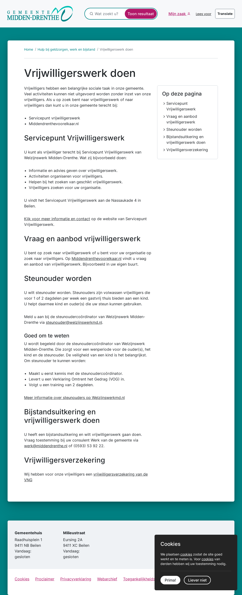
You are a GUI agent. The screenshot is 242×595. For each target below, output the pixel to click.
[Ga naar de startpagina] (40, 14)
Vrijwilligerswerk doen (116, 49)
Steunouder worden (184, 129)
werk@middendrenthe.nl (45, 445)
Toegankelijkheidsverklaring (148, 579)
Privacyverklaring (75, 579)
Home (28, 49)
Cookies (22, 579)
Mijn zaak (178, 13)
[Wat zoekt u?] (119, 13)
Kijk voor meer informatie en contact (57, 218)
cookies (186, 554)
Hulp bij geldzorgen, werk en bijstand (66, 49)
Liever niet (197, 580)
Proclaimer (44, 579)
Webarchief (107, 579)
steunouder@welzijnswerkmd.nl (74, 322)
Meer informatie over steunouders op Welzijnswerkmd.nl (74, 397)
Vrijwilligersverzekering (187, 149)
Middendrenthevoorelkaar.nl (96, 258)
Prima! (170, 580)
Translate (225, 14)
